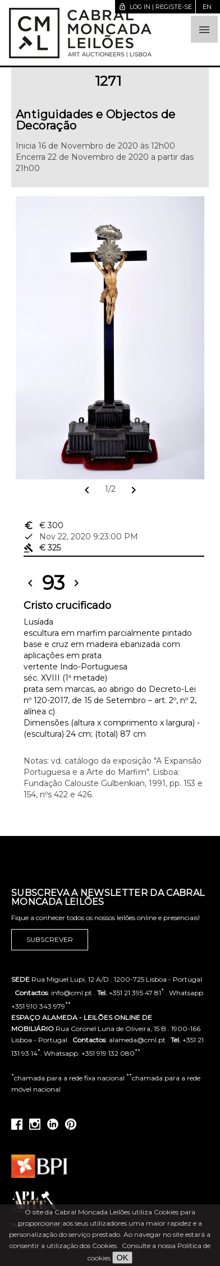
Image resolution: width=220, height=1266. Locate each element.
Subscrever (50, 940)
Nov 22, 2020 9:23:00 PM (81, 537)
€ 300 (43, 525)
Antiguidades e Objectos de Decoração (95, 120)
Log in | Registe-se (155, 7)
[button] (204, 29)
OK (123, 1257)
